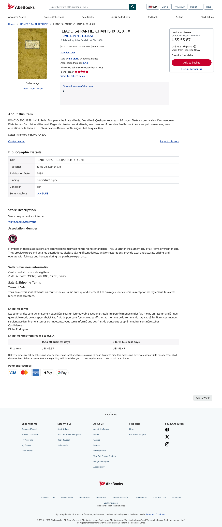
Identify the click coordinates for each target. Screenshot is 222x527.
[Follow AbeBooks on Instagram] (167, 444)
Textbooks (153, 17)
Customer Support (137, 434)
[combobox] (89, 7)
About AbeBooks (101, 429)
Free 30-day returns (191, 68)
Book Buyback (63, 440)
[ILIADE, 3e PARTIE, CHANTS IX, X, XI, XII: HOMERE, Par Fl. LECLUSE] (32, 53)
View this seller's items (73, 75)
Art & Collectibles (120, 17)
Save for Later (68, 52)
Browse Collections (54, 17)
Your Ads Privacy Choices (104, 456)
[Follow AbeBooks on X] (167, 437)
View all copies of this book (78, 86)
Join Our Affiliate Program (69, 434)
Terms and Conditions (155, 514)
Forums (96, 445)
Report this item (169, 141)
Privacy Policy (99, 450)
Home (11, 24)
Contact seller (16, 141)
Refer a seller (63, 445)
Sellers (179, 17)
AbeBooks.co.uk (47, 497)
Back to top (111, 414)
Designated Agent (101, 461)
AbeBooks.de (67, 497)
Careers (96, 440)
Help (208, 6)
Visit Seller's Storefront (22, 221)
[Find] (132, 7)
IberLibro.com (159, 497)
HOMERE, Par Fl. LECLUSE (34, 24)
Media (96, 434)
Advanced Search (17, 17)
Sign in (165, 6)
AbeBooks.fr (84, 497)
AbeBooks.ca (141, 497)
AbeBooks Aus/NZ (121, 497)
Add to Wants (203, 397)
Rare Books (88, 17)
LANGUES (42, 193)
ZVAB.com (177, 497)
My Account (179, 6)
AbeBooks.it (101, 497)
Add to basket (191, 62)
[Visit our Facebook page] (167, 430)
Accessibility (99, 467)
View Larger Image (32, 88)
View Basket (27, 450)
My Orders (26, 445)
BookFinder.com (111, 504)
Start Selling (207, 17)
